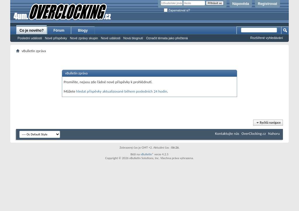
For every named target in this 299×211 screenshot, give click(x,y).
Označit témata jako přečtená (167, 38)
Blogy (83, 30)
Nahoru (274, 133)
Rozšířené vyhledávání (266, 38)
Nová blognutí (133, 38)
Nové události (111, 38)
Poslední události (30, 38)
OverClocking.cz (253, 133)
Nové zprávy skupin (84, 38)
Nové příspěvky (56, 38)
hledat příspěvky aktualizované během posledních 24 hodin (121, 91)
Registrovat (267, 4)
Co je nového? (32, 30)
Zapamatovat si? (177, 10)
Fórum (58, 30)
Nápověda (240, 4)
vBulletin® (147, 154)
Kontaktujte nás (227, 133)
